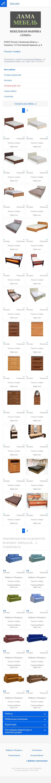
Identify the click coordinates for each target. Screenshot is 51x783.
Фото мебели (9, 70)
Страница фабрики (14, 585)
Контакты (8, 80)
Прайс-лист (14, 147)
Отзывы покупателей (12, 75)
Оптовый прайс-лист (12, 86)
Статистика (8, 96)
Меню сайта (15, 4)
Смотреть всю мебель (25, 103)
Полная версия (14, 755)
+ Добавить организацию (36, 761)
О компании (37, 750)
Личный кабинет (36, 755)
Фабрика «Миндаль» (14, 750)
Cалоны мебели (10, 91)
